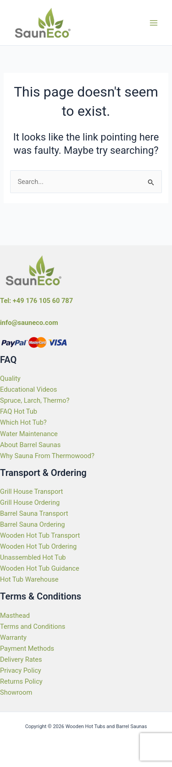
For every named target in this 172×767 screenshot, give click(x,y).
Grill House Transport (31, 491)
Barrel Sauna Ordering (32, 524)
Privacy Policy (20, 670)
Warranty (13, 637)
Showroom (16, 692)
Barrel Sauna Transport (34, 513)
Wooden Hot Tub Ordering (38, 546)
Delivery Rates (21, 659)
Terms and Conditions (32, 626)
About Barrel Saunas (30, 445)
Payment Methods (27, 648)
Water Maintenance (29, 434)
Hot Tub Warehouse (29, 579)
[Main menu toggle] (153, 22)
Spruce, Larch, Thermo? (35, 400)
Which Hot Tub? (23, 422)
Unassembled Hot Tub (33, 557)
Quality (10, 378)
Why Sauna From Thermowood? (47, 456)
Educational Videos (28, 389)
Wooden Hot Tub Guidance (39, 568)
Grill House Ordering (30, 502)
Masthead (15, 615)
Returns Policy (21, 681)
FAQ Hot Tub (18, 411)
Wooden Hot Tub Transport (40, 535)
